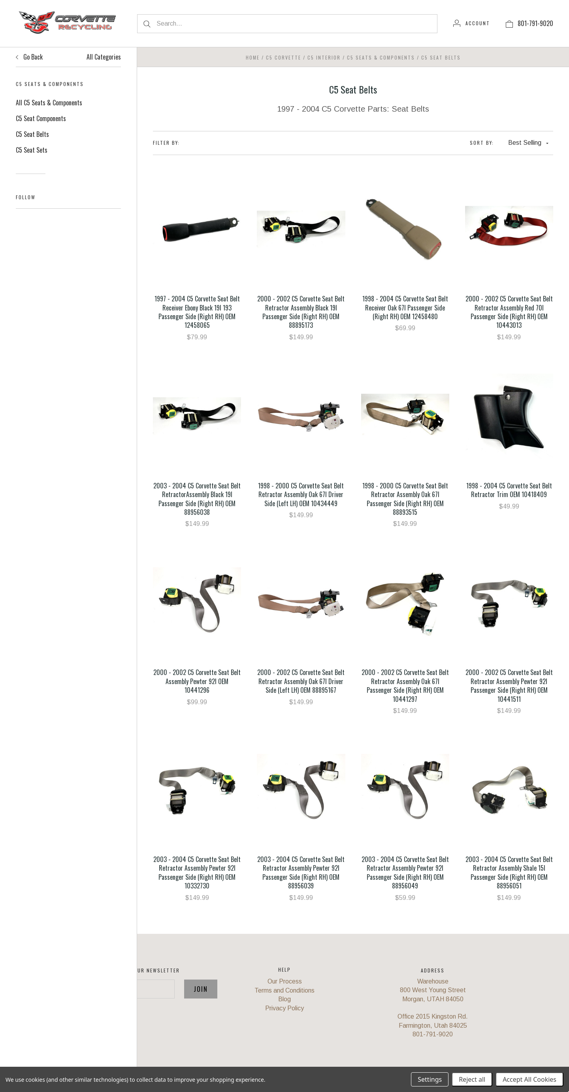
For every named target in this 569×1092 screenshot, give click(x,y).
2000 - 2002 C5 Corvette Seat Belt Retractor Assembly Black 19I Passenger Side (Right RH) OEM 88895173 (301, 312)
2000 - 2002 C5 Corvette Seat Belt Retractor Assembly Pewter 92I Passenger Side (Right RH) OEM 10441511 (509, 685)
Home (253, 57)
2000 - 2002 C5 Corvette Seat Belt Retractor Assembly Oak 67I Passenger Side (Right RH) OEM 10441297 (405, 685)
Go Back (29, 56)
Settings (430, 1079)
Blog (284, 999)
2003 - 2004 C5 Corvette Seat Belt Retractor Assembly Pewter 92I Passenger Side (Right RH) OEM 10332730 (197, 872)
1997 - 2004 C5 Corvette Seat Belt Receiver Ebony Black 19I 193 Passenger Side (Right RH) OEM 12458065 (197, 312)
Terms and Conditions (284, 990)
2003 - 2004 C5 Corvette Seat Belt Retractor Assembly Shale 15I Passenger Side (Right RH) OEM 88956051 (509, 872)
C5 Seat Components (41, 118)
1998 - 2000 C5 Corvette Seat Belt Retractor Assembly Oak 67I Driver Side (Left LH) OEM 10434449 (301, 494)
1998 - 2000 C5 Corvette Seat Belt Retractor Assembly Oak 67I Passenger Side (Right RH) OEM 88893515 (405, 499)
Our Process (285, 981)
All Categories (104, 56)
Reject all (472, 1079)
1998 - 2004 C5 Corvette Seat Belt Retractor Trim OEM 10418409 (509, 490)
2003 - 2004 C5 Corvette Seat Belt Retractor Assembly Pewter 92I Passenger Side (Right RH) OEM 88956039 (301, 872)
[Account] (471, 23)
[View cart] (509, 23)
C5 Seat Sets (31, 150)
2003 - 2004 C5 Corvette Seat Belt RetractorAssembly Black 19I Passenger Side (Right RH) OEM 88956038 (197, 499)
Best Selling (528, 142)
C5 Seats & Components (381, 57)
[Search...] (287, 23)
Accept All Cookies (529, 1079)
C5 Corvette (283, 57)
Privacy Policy (284, 1008)
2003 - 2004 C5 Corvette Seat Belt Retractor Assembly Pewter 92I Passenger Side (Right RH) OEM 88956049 (405, 872)
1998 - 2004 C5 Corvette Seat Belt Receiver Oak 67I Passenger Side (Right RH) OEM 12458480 (405, 307)
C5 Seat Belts (32, 134)
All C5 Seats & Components (49, 102)
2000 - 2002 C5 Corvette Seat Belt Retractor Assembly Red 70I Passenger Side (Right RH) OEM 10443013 (509, 312)
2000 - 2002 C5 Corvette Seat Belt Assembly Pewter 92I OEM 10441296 (197, 681)
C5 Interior (324, 57)
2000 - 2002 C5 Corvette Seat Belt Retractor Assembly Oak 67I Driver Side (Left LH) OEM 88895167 (301, 681)
